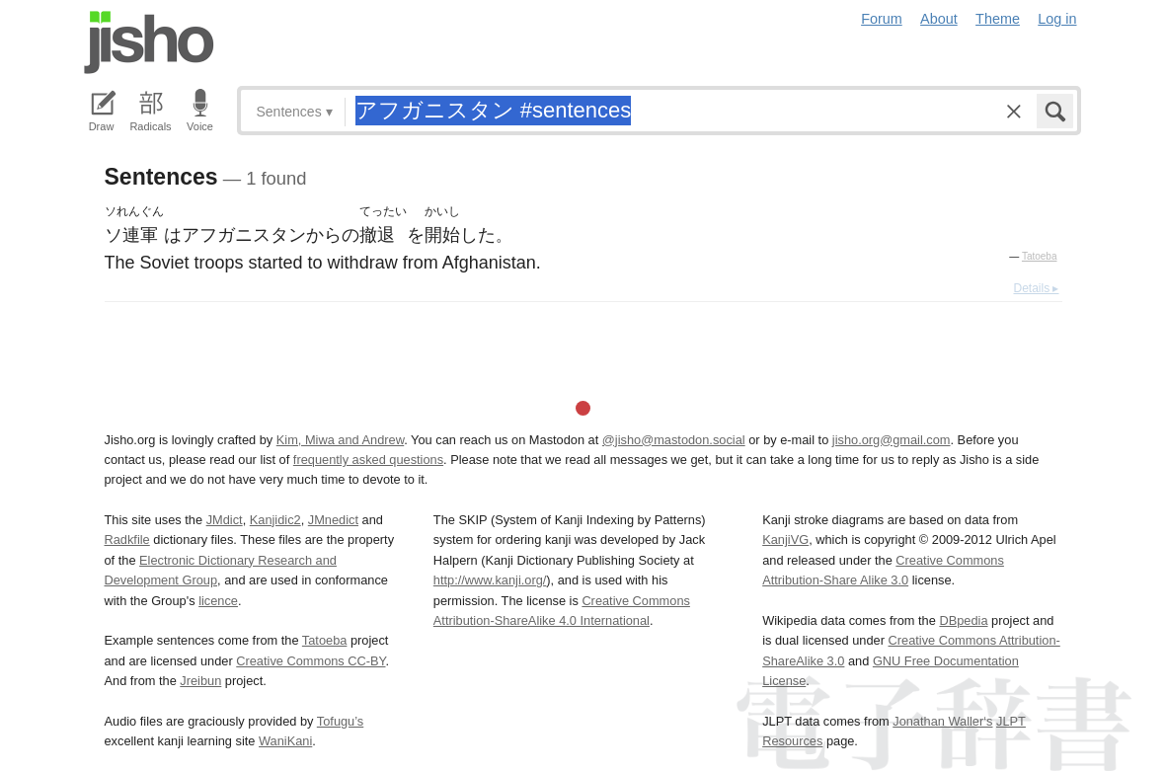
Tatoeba (1039, 256)
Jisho (149, 42)
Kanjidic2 (275, 519)
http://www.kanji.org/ (490, 580)
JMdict (224, 519)
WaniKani (285, 740)
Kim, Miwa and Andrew (340, 439)
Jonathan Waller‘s (942, 721)
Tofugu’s (340, 721)
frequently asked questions (368, 459)
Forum (881, 19)
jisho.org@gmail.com (891, 439)
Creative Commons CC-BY (310, 661)
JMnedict (333, 519)
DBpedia (963, 620)
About (939, 19)
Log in (1057, 19)
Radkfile (127, 539)
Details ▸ (1035, 288)
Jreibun (200, 680)
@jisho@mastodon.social (673, 439)
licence (218, 600)
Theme (997, 19)
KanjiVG (785, 539)
